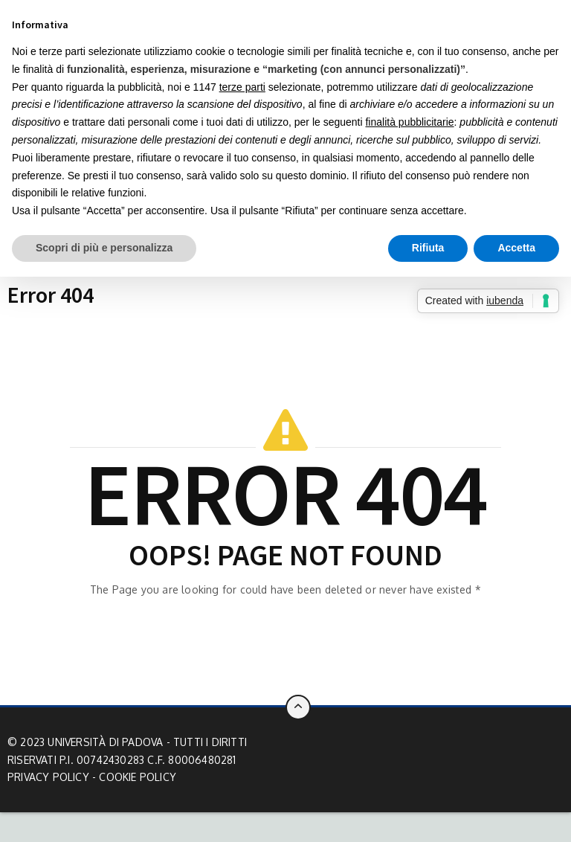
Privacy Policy (48, 777)
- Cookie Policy (134, 777)
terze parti (242, 87)
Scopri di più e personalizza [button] (104, 248)
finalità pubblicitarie (409, 122)
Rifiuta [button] (428, 248)
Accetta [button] (516, 248)
